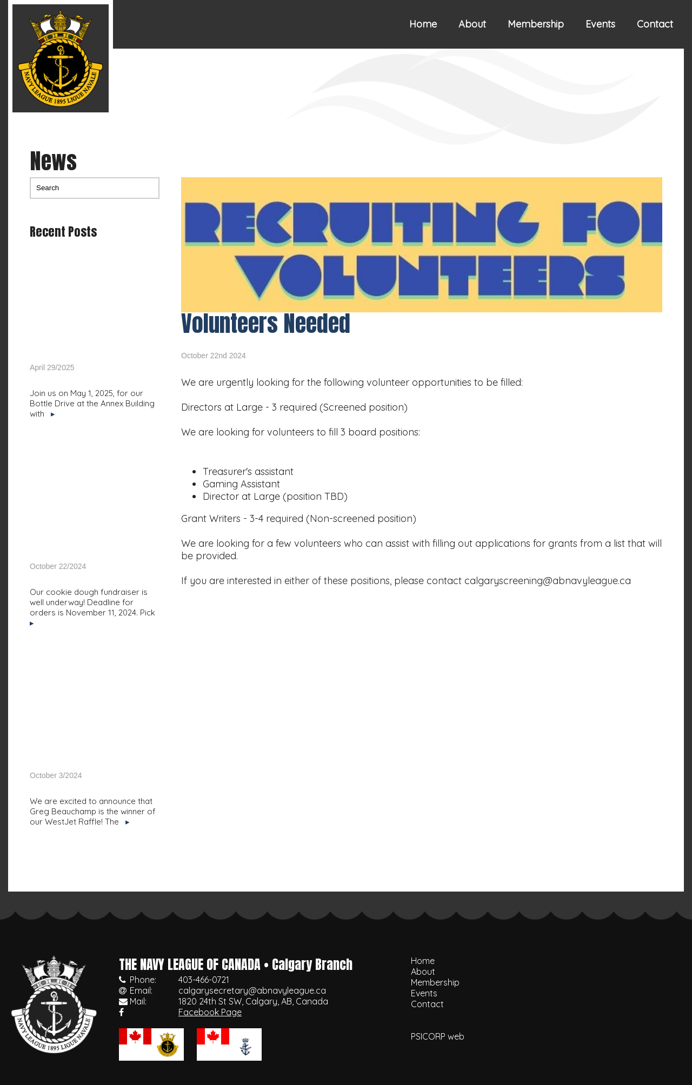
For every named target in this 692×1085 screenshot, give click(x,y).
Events (600, 24)
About (472, 24)
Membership (536, 24)
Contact (655, 24)
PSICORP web (437, 1036)
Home (423, 24)
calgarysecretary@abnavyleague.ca (252, 990)
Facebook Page (210, 1012)
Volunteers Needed (265, 323)
